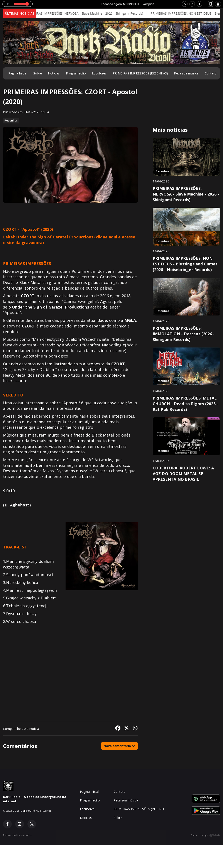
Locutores (99, 73)
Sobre (37, 73)
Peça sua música (186, 73)
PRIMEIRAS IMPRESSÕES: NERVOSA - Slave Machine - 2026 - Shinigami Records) (89, 13)
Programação (76, 73)
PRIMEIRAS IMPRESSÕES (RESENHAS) (140, 73)
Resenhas (11, 120)
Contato (210, 73)
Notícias (54, 73)
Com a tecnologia (205, 835)
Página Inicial (17, 73)
